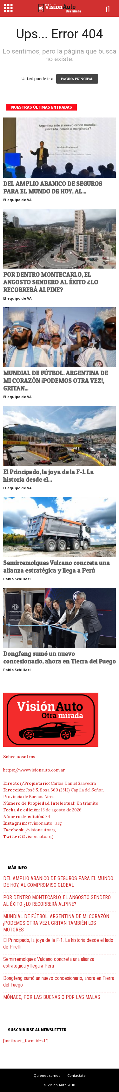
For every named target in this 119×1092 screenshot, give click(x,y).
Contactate (76, 1075)
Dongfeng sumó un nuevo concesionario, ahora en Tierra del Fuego (59, 657)
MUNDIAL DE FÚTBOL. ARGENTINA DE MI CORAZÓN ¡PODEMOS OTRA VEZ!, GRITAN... (55, 381)
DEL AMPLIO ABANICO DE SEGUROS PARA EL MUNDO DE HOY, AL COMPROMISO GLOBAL (58, 881)
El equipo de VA (17, 199)
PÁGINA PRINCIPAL (77, 79)
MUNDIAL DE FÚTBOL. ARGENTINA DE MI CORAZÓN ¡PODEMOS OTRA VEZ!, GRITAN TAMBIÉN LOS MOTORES (56, 923)
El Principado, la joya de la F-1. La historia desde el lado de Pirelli (58, 943)
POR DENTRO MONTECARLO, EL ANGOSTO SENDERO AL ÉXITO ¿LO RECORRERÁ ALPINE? (50, 282)
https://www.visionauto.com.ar (34, 770)
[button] (108, 9)
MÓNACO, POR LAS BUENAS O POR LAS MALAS (51, 997)
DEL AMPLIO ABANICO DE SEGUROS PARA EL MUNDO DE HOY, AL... (52, 187)
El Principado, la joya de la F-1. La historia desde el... (48, 475)
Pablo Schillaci (17, 579)
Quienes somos (47, 1075)
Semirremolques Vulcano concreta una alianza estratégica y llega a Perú (56, 566)
